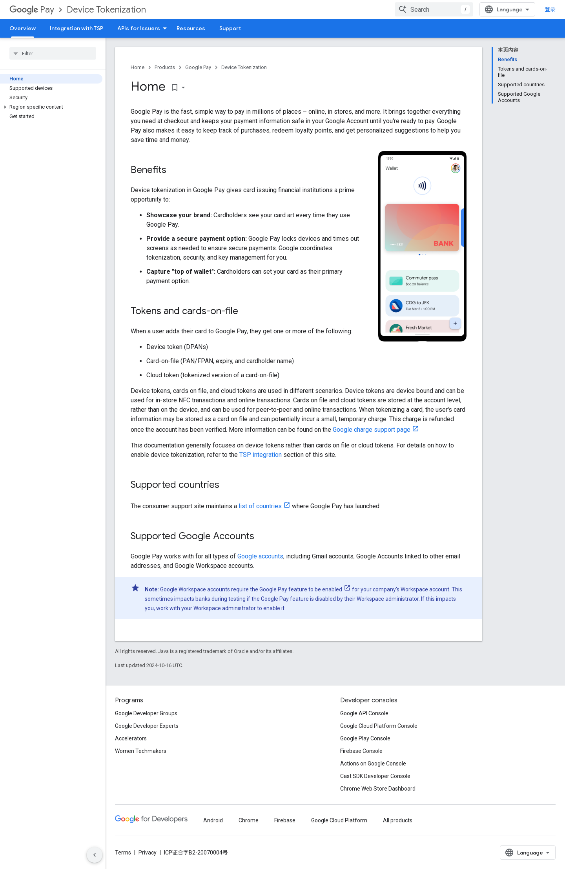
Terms (123, 852)
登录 (550, 9)
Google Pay (198, 67)
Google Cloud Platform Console (378, 726)
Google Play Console (365, 738)
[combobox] (434, 9)
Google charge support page (371, 429)
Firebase (284, 820)
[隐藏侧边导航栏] (94, 855)
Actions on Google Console (373, 763)
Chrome (249, 820)
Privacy (148, 852)
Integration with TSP (76, 28)
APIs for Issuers (138, 28)
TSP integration (260, 454)
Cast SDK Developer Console (375, 776)
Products (165, 67)
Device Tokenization (106, 9)
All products (397, 820)
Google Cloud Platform (339, 820)
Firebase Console (361, 751)
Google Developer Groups (146, 713)
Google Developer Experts (147, 726)
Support (230, 28)
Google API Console (364, 713)
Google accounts (260, 556)
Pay (31, 9)
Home (137, 67)
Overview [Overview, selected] (22, 28)
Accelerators (131, 738)
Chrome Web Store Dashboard (378, 788)
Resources (191, 28)
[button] (51, 107)
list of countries (260, 506)
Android (213, 820)
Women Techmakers (140, 751)
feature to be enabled (315, 589)
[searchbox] (52, 53)
